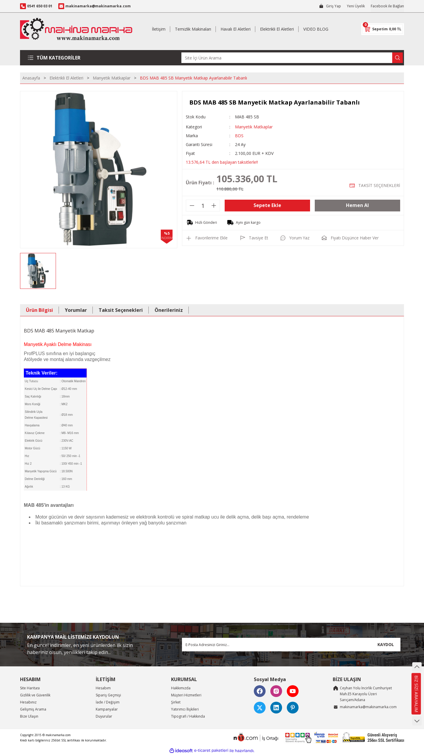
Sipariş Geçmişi (108, 695)
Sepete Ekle (267, 205)
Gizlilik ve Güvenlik (35, 695)
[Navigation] (56, 57)
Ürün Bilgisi (39, 310)
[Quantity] (203, 205)
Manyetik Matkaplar (254, 127)
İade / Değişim (108, 702)
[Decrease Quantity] (192, 205)
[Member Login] (330, 6)
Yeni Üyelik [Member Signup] (356, 6)
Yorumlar (76, 310)
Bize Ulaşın (29, 716)
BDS (239, 135)
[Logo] (76, 29)
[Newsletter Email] (291, 644)
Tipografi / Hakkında (188, 716)
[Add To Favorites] (207, 238)
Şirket (175, 702)
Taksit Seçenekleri (121, 310)
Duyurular (104, 716)
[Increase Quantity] (214, 205)
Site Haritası (30, 688)
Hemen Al (357, 205)
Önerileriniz (169, 310)
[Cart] (382, 29)
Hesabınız (28, 702)
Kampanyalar (107, 709)
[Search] (292, 57)
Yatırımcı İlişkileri (185, 709)
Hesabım (103, 688)
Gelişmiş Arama (33, 709)
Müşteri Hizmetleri (186, 695)
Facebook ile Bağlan (387, 6)
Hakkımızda (181, 688)
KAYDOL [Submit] (385, 644)
